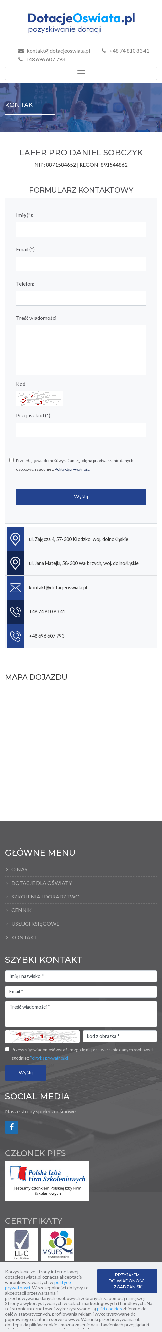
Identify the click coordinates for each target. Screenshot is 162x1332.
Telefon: (25, 284)
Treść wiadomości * (81, 1014)
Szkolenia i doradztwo (45, 896)
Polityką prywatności (73, 469)
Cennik (21, 910)
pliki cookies (109, 1308)
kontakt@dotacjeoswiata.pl (58, 50)
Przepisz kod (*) (33, 415)
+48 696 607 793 (41, 59)
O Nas (19, 869)
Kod (20, 384)
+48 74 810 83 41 (125, 50)
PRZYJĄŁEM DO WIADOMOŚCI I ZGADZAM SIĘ (127, 1280)
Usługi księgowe (35, 923)
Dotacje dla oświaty (41, 883)
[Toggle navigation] (81, 73)
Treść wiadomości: (37, 318)
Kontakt (24, 937)
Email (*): (26, 249)
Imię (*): (24, 215)
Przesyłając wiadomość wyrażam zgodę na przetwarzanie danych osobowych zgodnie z (74, 465)
